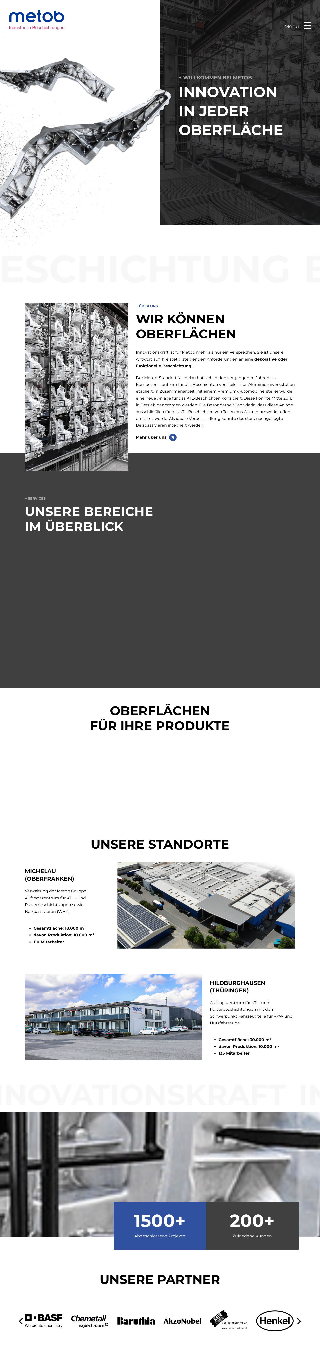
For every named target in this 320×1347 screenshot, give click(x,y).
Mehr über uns (151, 437)
